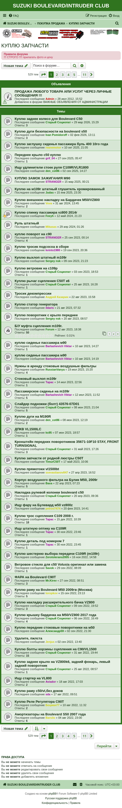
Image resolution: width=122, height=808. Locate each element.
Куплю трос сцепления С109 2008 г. (44, 516)
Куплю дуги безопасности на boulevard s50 (51, 131)
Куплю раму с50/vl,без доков (39, 691)
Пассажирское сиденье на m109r (42, 391)
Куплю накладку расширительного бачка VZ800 (55, 602)
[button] (43, 75)
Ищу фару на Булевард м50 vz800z (44, 505)
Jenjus (49, 641)
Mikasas (51, 226)
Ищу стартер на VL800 (33, 678)
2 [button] (57, 74)
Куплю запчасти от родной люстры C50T (49, 458)
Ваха (48, 483)
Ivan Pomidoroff (56, 134)
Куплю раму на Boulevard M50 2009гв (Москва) (53, 590)
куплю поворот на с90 (33, 234)
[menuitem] (13, 16)
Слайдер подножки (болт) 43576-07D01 (47, 404)
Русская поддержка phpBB (61, 798)
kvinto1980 (52, 250)
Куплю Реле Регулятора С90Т (39, 702)
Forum (49, 329)
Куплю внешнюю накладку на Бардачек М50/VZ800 (57, 200)
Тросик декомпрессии (33, 293)
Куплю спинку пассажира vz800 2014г (46, 212)
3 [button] (62, 74)
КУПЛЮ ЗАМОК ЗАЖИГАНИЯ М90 (42, 178)
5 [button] (74, 74)
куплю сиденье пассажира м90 (41, 343)
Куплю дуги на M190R (33, 416)
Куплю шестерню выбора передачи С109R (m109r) (57, 554)
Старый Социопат (58, 122)
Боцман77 (52, 705)
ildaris (49, 307)
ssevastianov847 (56, 472)
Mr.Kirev (51, 580)
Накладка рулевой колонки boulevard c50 (49, 492)
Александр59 (54, 631)
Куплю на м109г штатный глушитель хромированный (60, 189)
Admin (49, 98)
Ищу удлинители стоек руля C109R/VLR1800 (52, 167)
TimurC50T (52, 461)
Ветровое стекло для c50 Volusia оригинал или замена (60, 564)
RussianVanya (55, 369)
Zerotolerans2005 (57, 557)
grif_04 (50, 158)
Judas (49, 192)
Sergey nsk (53, 260)
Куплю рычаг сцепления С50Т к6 (42, 281)
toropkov (51, 593)
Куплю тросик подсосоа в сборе (42, 247)
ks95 (48, 432)
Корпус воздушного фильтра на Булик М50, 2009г (56, 480)
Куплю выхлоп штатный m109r (41, 257)
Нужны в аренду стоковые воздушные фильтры (55, 366)
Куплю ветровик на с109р (36, 268)
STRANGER (53, 181)
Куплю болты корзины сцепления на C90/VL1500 (56, 649)
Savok (49, 567)
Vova (48, 203)
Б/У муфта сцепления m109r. (38, 326)
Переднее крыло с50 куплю (38, 155)
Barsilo (50, 717)
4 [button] (68, 74)
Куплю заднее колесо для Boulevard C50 (48, 119)
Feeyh (49, 215)
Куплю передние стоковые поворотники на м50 (55, 627)
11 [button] (85, 74)
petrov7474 (52, 508)
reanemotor (53, 147)
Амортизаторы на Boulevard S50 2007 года (50, 714)
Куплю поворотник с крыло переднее (46, 315)
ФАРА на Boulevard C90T (35, 577)
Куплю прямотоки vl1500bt (37, 469)
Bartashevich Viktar (58, 346)
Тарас (49, 382)
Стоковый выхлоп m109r (36, 379)
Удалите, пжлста (28, 638)
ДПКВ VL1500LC (28, 429)
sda (47, 694)
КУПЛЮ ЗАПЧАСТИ (25, 45)
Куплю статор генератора (36, 304)
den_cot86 (52, 170)
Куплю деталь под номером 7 (39, 541)
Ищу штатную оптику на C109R (40, 528)
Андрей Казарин (56, 296)
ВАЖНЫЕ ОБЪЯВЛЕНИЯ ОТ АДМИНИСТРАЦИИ (75, 101)
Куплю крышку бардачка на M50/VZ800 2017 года (55, 615)
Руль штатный (27, 223)
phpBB (52, 793)
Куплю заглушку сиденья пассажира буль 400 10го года (61, 144)
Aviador (50, 681)
